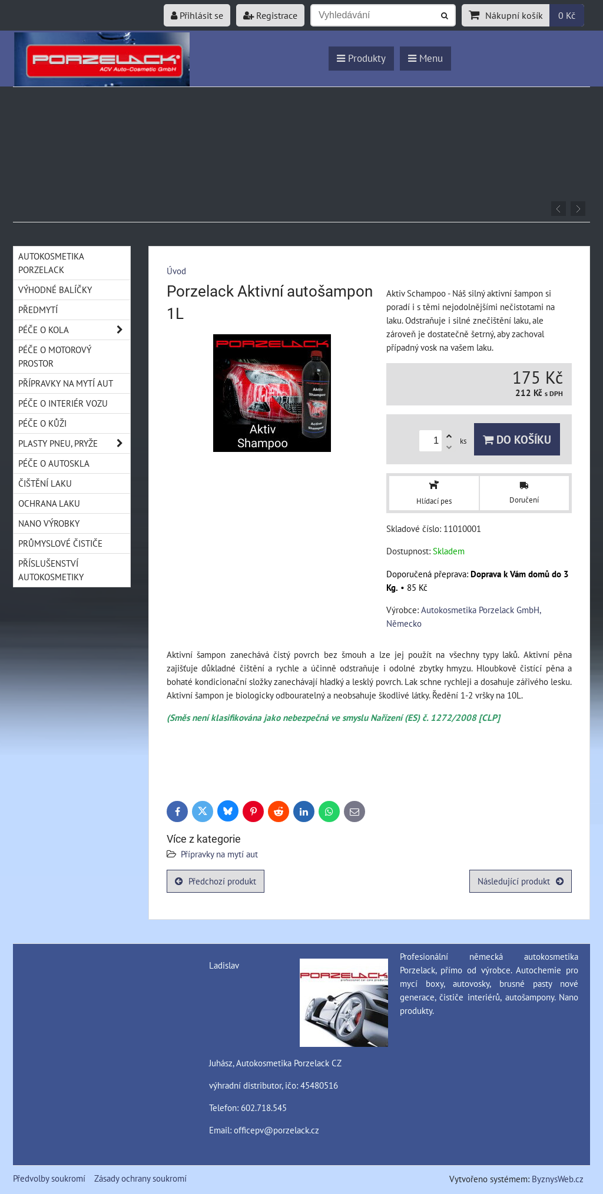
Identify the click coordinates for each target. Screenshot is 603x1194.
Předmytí (38, 309)
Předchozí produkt (215, 881)
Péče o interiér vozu (63, 403)
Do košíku (517, 439)
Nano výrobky (48, 523)
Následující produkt (521, 881)
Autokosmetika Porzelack (51, 262)
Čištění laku (45, 483)
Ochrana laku (49, 503)
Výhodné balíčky (55, 289)
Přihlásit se (197, 15)
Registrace (270, 15)
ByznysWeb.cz (558, 1179)
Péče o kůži (42, 423)
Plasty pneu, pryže (74, 443)
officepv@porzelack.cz (276, 1130)
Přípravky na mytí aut (219, 854)
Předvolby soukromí (49, 1178)
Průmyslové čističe (60, 543)
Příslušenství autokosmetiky (51, 570)
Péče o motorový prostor (54, 356)
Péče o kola (74, 330)
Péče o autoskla (54, 463)
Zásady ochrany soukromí (140, 1178)
